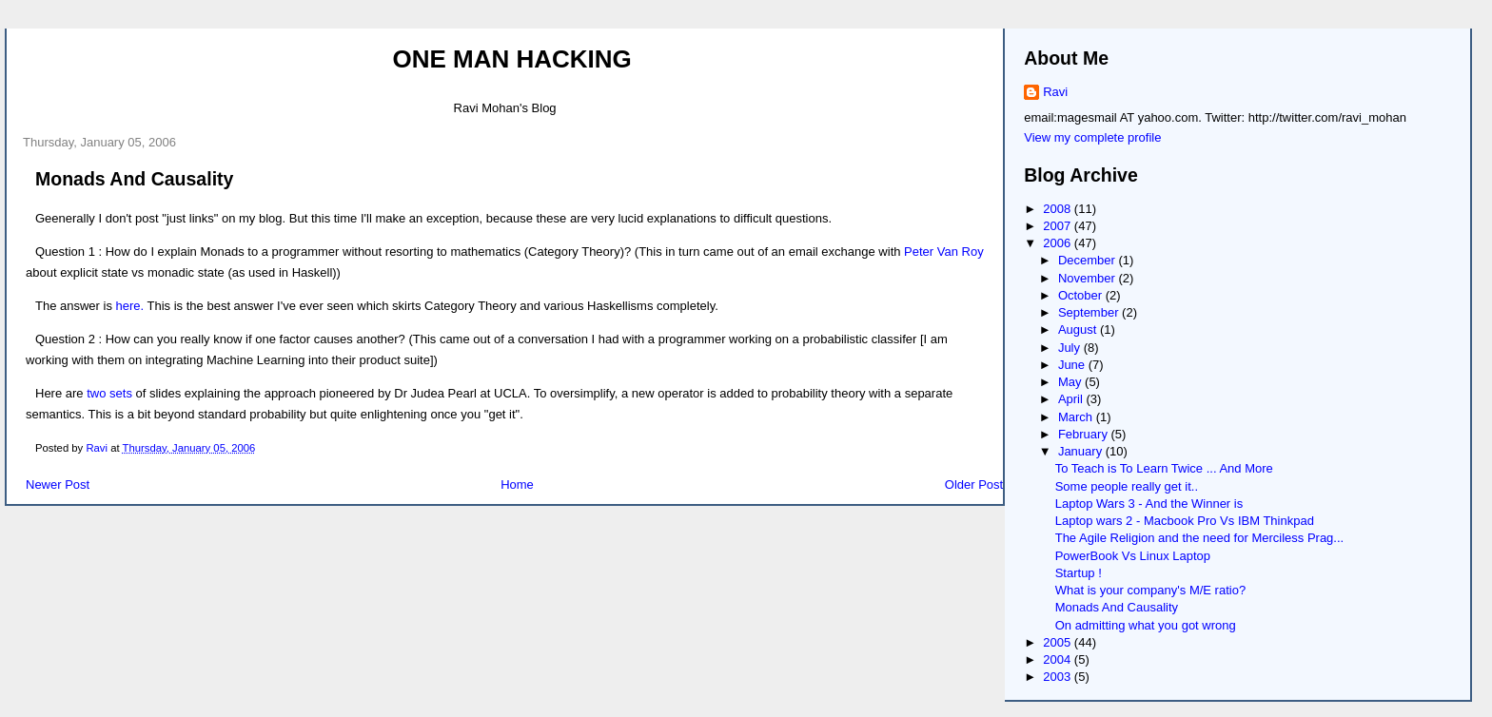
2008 (1058, 209)
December (1088, 260)
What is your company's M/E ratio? (1150, 590)
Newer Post (57, 484)
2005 (1058, 642)
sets (120, 393)
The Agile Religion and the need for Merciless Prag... (1200, 538)
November (1088, 278)
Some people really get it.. (1126, 486)
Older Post (974, 484)
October (1082, 295)
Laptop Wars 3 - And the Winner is (1149, 503)
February (1084, 434)
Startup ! (1078, 573)
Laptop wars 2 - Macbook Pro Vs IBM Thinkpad (1184, 521)
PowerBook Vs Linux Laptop (1132, 556)
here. (130, 306)
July (1071, 347)
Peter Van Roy (944, 251)
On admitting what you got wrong (1145, 625)
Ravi (1055, 92)
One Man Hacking (511, 59)
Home (517, 484)
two (96, 393)
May (1071, 382)
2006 (1058, 243)
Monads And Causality (1116, 607)
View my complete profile (1092, 137)
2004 (1058, 659)
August (1079, 329)
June (1073, 365)
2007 (1058, 226)
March (1077, 417)
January (1082, 451)
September (1090, 312)
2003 (1058, 676)
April (1072, 399)
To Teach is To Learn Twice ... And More (1164, 468)
